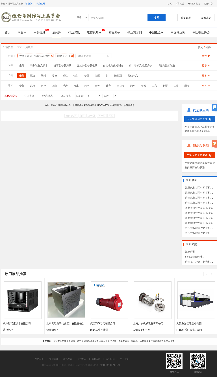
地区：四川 (63, 55)
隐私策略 (96, 359)
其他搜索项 (11, 95)
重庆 (65, 85)
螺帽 (43, 75)
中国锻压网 (178, 32)
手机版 (180, 3)
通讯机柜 (8, 329)
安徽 (143, 85)
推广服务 (124, 359)
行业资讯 (74, 32)
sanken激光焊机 (194, 256)
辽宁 (108, 85)
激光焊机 (190, 251)
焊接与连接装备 (166, 65)
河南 (86, 85)
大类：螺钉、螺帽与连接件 (34, 55)
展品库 (22, 32)
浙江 (186, 85)
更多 (206, 65)
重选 (206, 56)
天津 (43, 85)
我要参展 (186, 17)
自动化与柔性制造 (113, 65)
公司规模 (67, 95)
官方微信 (194, 3)
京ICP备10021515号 (110, 365)
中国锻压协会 (201, 32)
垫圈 (86, 75)
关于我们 (53, 359)
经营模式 (48, 95)
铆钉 (76, 75)
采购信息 (39, 32)
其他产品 (133, 75)
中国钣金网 (156, 32)
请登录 (28, 3)
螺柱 (65, 75)
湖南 (132, 85)
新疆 (165, 85)
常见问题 (110, 359)
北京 (32, 85)
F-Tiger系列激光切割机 (189, 329)
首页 (169, 3)
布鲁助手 (114, 32)
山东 (154, 85)
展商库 (56, 32)
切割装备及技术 (39, 65)
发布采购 (206, 17)
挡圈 (97, 75)
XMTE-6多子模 (141, 329)
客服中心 (208, 3)
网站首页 (39, 359)
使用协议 (82, 359)
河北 (76, 85)
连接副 (118, 75)
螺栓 (54, 75)
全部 (21, 65)
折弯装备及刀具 (62, 65)
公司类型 (30, 95)
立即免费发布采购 (197, 155)
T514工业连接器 (99, 329)
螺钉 (32, 75)
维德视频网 (94, 32)
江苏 (176, 85)
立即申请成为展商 (197, 118)
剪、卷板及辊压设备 (140, 65)
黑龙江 (120, 85)
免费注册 (40, 3)
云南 (97, 85)
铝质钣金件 (52, 329)
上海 (54, 85)
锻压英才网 (134, 32)
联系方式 (67, 359)
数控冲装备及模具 (87, 65)
